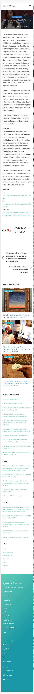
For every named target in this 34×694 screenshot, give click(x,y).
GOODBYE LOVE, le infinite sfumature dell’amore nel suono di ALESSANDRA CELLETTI (14, 423)
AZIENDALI (6, 616)
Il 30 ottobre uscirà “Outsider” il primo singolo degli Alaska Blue (17, 21)
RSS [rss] (5, 679)
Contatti (5, 565)
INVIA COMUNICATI (9, 628)
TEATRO (7, 608)
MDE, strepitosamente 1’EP (11, 399)
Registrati (5, 559)
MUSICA (7, 600)
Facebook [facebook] (7, 671)
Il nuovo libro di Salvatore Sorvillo (12, 403)
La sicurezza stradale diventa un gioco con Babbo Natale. (15, 490)
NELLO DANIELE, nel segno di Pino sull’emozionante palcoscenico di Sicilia (14, 415)
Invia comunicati (7, 552)
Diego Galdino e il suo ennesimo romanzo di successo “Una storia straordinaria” (16, 257)
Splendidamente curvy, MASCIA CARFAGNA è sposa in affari (16, 447)
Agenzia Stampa (9, 27)
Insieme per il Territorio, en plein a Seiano (15, 496)
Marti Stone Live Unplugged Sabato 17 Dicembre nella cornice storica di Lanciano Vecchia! (15, 483)
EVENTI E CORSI (8, 624)
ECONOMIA (8, 620)
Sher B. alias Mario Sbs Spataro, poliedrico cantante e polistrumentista (16, 349)
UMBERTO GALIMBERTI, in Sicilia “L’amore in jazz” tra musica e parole (16, 409)
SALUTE (5, 612)
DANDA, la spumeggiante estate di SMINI (15, 435)
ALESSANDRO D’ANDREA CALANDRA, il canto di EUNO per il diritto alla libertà (15, 441)
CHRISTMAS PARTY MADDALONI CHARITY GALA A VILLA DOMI (16, 475)
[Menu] (30, 5)
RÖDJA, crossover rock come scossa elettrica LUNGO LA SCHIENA (16, 454)
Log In (4, 562)
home (4, 549)
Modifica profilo (7, 555)
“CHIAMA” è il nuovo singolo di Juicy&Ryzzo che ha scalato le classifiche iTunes (16, 383)
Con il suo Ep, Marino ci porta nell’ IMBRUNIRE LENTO (16, 316)
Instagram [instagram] (7, 675)
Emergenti (17, 17)
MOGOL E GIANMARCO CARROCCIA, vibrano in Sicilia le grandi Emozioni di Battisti (16, 430)
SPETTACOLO (7, 596)
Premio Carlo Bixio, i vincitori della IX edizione (18, 269)
